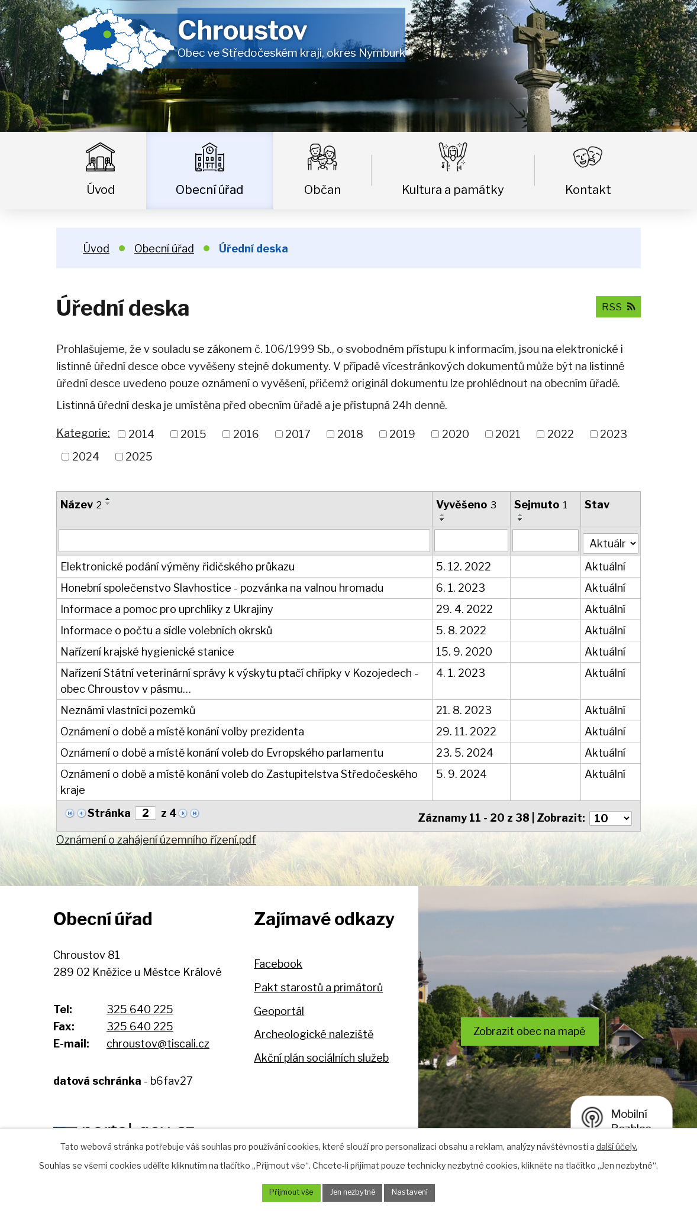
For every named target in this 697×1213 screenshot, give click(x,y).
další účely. (616, 1145)
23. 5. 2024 (465, 750)
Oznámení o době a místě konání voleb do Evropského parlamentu (221, 750)
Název (81, 504)
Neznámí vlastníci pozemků (127, 708)
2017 (298, 434)
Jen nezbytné (353, 1192)
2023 (613, 434)
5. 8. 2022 (462, 628)
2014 (141, 434)
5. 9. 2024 (462, 772)
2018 (350, 434)
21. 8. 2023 (464, 708)
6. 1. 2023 (461, 585)
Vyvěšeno (467, 504)
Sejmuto (541, 504)
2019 (402, 434)
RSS (616, 306)
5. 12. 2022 (464, 564)
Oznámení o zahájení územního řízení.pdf (156, 832)
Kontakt (588, 190)
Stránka (109, 811)
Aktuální (605, 564)
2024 (85, 456)
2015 (193, 434)
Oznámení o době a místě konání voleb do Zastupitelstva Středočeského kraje (239, 780)
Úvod (100, 190)
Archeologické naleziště (313, 1027)
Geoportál (279, 1004)
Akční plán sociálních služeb (321, 1051)
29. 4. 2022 (465, 607)
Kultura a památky (453, 190)
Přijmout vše (284, 1192)
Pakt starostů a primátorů (318, 980)
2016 (246, 434)
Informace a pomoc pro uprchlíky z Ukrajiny (166, 607)
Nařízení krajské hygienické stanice (147, 649)
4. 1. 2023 (461, 670)
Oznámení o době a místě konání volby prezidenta (182, 729)
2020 (455, 434)
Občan (322, 190)
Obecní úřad (209, 190)
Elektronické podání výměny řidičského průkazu (177, 564)
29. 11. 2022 (467, 729)
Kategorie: (83, 433)
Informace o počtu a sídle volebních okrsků (166, 628)
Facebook (278, 957)
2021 (508, 434)
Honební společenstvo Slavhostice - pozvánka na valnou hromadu (221, 585)
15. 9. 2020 (465, 649)
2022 (560, 434)
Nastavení (417, 1192)
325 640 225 (140, 1002)
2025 (139, 456)
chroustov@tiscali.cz (158, 1036)
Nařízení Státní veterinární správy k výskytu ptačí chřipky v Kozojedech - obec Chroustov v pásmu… (239, 678)
